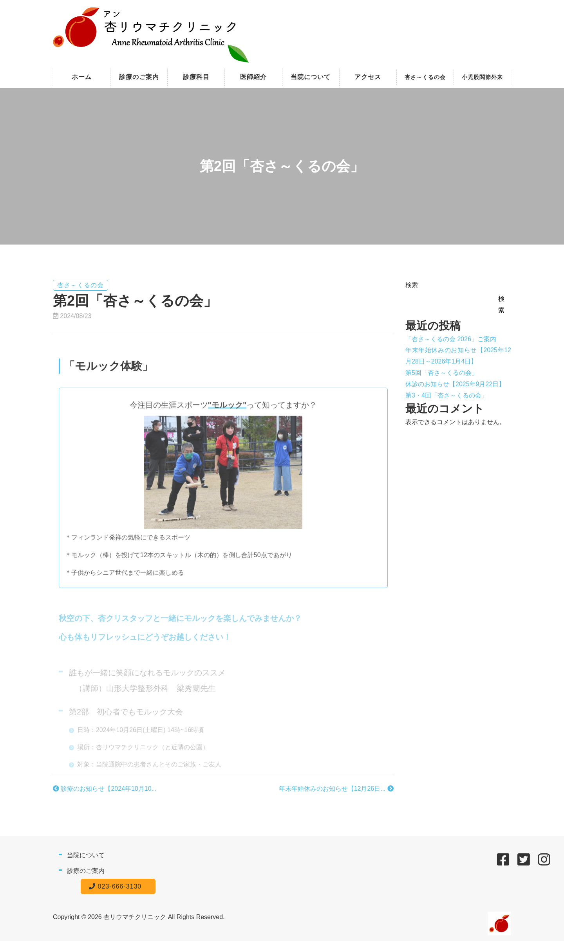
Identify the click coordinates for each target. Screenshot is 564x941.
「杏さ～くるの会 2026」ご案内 (450, 339)
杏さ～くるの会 (425, 77)
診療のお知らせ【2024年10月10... (105, 788)
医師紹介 (253, 77)
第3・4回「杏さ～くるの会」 (446, 395)
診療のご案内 (139, 77)
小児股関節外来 (482, 77)
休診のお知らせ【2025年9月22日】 (455, 384)
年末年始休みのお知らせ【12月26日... (336, 788)
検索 (411, 285)
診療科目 (196, 77)
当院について (311, 77)
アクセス (367, 77)
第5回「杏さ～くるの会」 (441, 372)
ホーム (82, 77)
